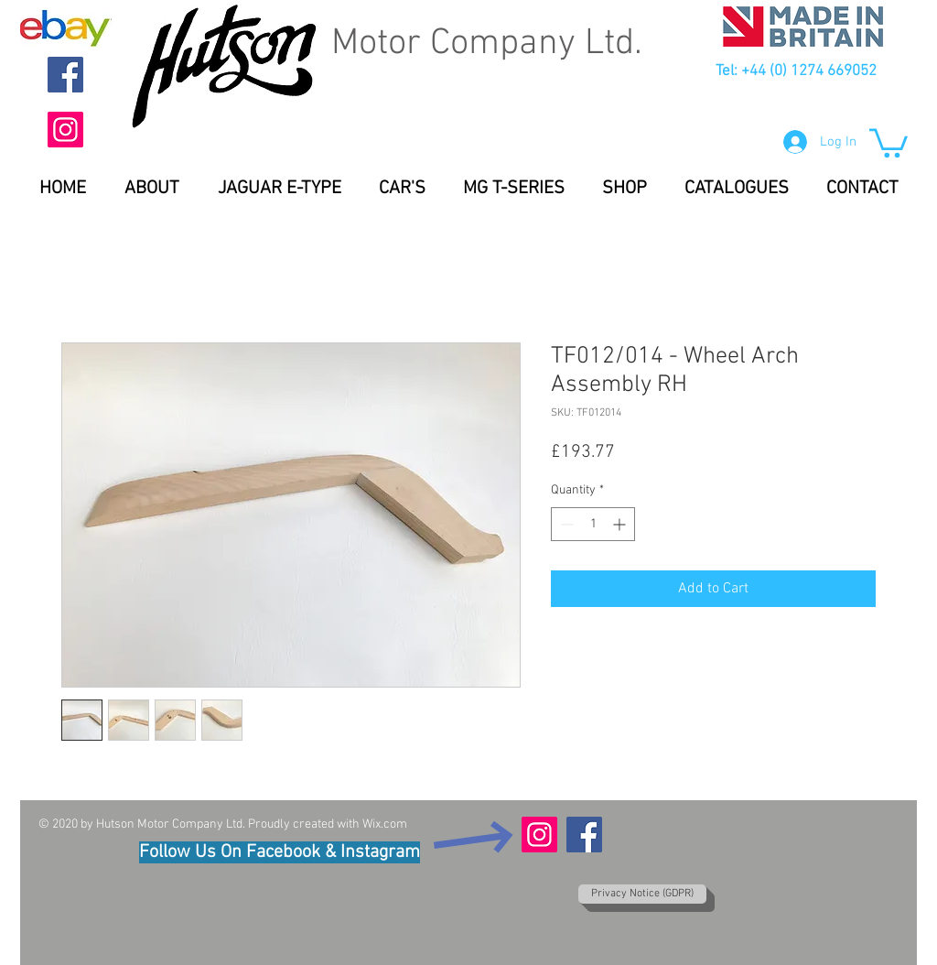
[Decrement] (565, 524)
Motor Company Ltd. (486, 44)
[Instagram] (65, 129)
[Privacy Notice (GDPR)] (642, 894)
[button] (888, 141)
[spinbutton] (592, 524)
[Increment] (620, 524)
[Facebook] (65, 74)
